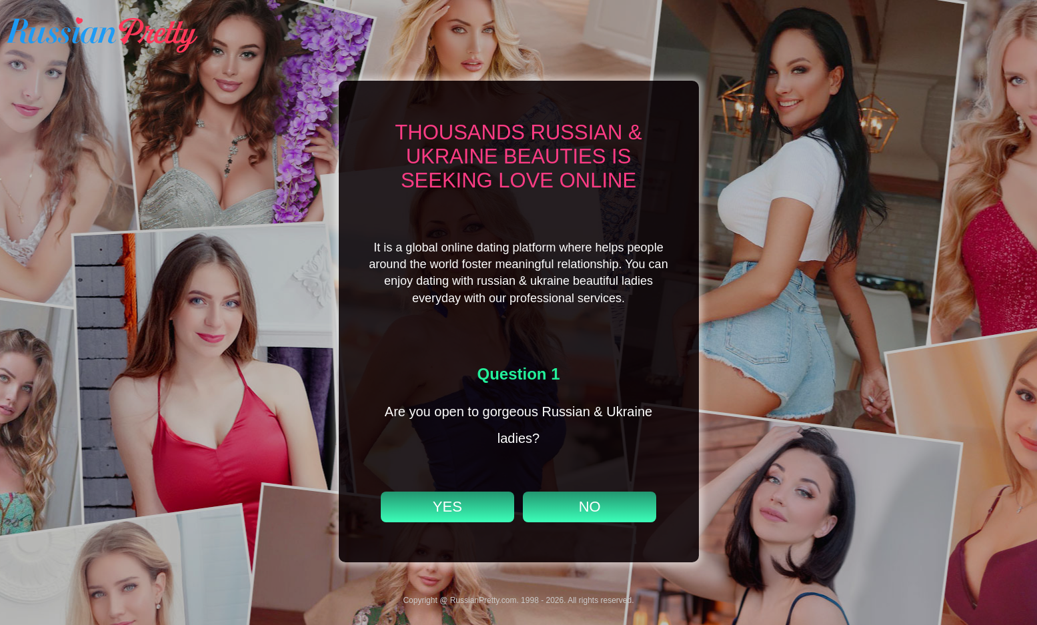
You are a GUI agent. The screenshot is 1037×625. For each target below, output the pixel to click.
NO (590, 506)
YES (447, 506)
